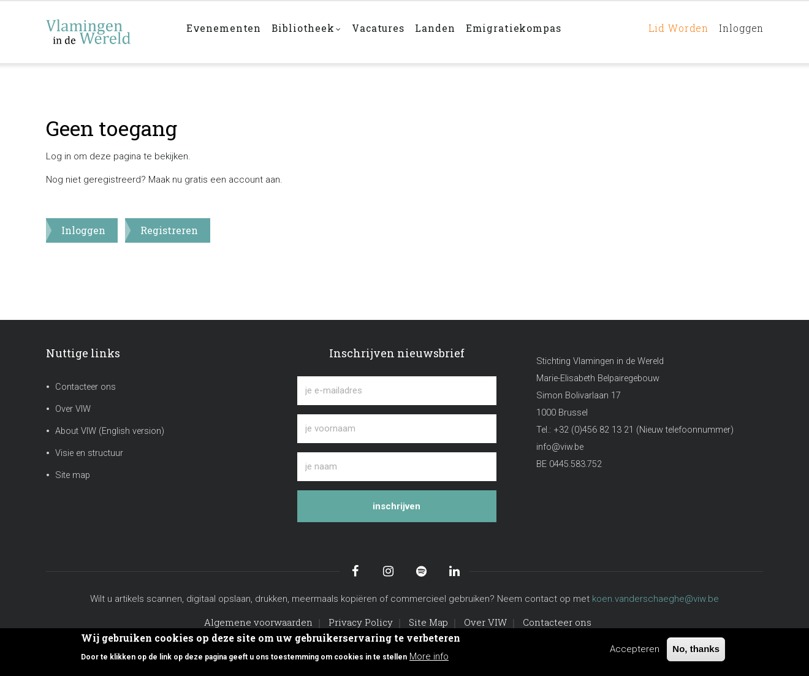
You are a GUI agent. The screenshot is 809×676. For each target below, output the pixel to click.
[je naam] (396, 466)
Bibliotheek (310, 32)
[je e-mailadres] (396, 390)
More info (429, 656)
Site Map (428, 622)
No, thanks (696, 649)
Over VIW (73, 409)
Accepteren (634, 649)
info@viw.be (559, 447)
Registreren (169, 230)
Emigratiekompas (527, 31)
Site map (72, 475)
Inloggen (738, 31)
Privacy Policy (361, 622)
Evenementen (225, 31)
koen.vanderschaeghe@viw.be (655, 598)
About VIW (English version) (109, 431)
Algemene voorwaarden (258, 622)
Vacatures (386, 31)
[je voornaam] (396, 428)
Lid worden (670, 31)
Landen (446, 31)
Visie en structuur (89, 453)
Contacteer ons (85, 387)
